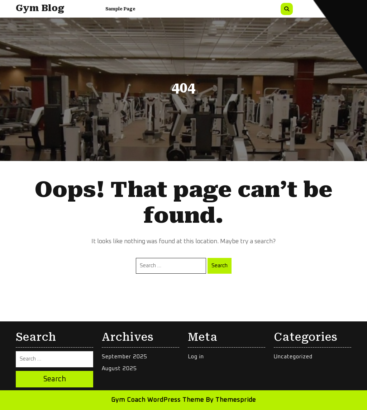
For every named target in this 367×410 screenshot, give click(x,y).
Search (219, 265)
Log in (196, 356)
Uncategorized (293, 356)
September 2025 (124, 356)
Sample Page (120, 8)
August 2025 (119, 368)
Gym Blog (40, 8)
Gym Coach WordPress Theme (157, 400)
